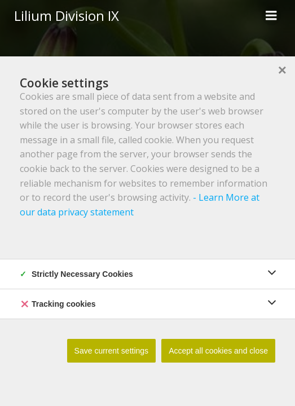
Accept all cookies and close (218, 350)
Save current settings (111, 350)
